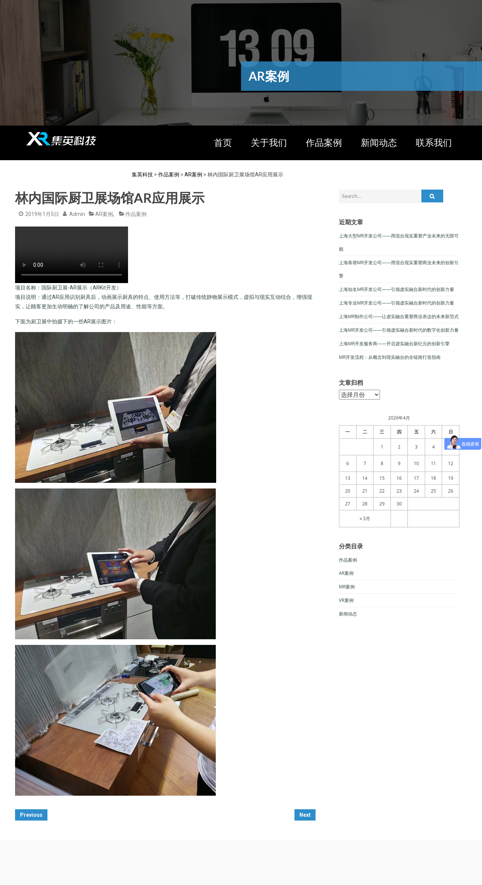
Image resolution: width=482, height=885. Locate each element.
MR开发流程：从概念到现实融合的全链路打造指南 (390, 357)
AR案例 (104, 214)
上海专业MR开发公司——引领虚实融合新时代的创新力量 (396, 303)
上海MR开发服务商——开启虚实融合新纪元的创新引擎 (394, 343)
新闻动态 (379, 143)
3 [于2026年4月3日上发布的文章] (416, 447)
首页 (223, 143)
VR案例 (346, 600)
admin (77, 214)
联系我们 (434, 143)
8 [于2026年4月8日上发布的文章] (382, 463)
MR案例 (347, 586)
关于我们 (269, 143)
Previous (31, 815)
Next (305, 815)
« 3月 (365, 518)
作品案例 (324, 143)
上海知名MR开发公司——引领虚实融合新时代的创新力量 (396, 289)
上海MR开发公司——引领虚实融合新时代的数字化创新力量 (399, 330)
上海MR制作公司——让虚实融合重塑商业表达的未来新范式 (399, 316)
